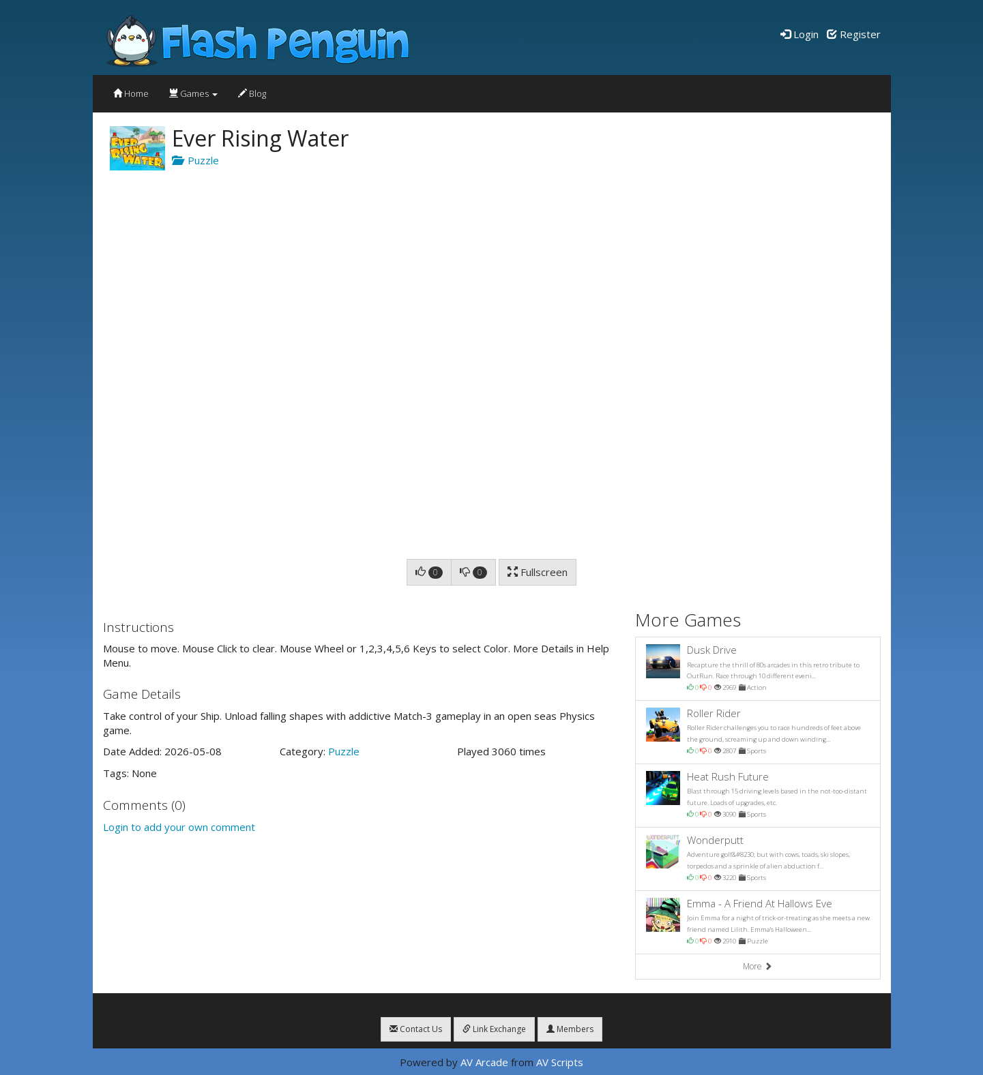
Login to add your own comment (179, 827)
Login (799, 34)
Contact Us (416, 1029)
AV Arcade (484, 1062)
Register (854, 34)
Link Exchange (494, 1029)
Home (131, 93)
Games (193, 93)
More (757, 966)
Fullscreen (538, 572)
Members (569, 1029)
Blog (252, 93)
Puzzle (195, 160)
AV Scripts (559, 1062)
